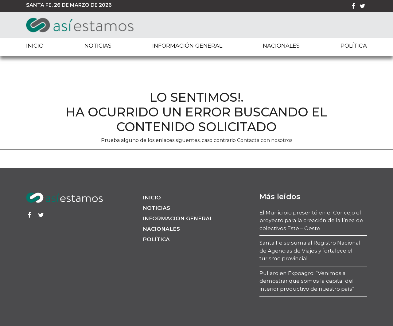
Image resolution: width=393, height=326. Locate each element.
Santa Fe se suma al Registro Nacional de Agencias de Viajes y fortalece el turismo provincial (309, 250)
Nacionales (281, 45)
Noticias (97, 45)
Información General (187, 45)
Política (353, 45)
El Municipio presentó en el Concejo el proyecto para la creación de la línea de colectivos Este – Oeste (311, 220)
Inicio (35, 45)
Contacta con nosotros (264, 140)
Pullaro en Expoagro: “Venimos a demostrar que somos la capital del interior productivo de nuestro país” (306, 281)
